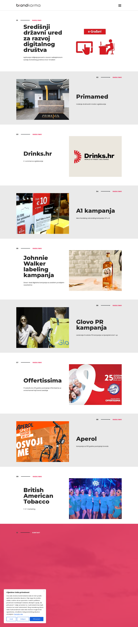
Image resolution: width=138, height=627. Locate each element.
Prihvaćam (36, 619)
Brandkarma (28, 5)
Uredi (11, 619)
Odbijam (23, 619)
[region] (25, 606)
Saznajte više (18, 614)
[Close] (44, 591)
